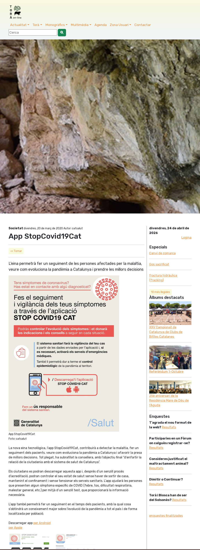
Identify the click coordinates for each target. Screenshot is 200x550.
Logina (186, 237)
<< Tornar (16, 251)
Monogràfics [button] (55, 25)
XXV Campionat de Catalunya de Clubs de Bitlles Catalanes (165, 331)
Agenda (101, 25)
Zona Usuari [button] (119, 25)
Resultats (169, 427)
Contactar (142, 25)
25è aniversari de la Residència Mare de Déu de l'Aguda (169, 400)
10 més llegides (160, 292)
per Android (42, 523)
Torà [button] (35, 25)
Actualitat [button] (18, 25)
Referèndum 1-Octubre (166, 371)
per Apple (15, 527)
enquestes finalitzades (166, 516)
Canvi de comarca (162, 253)
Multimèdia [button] (79, 25)
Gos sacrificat (159, 264)
